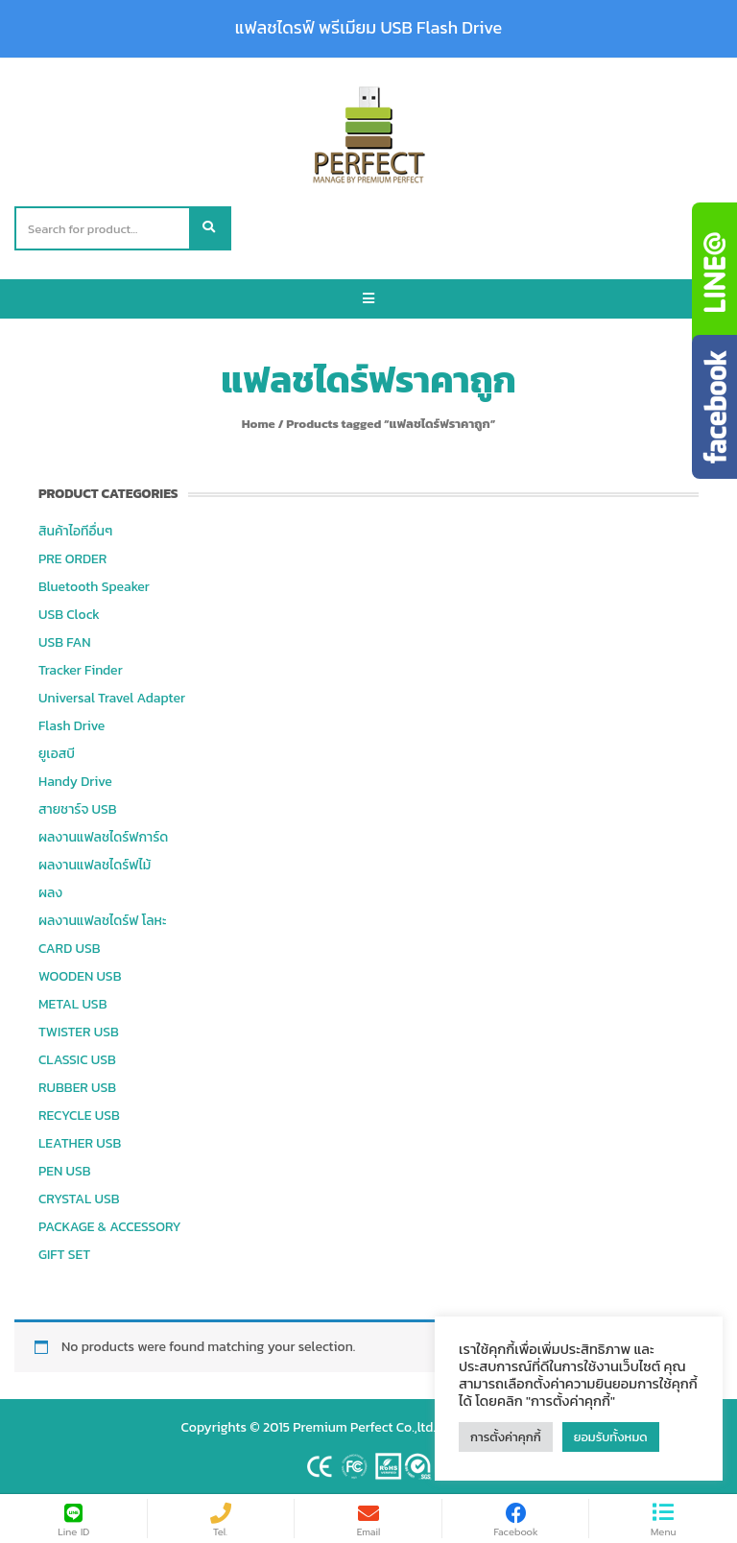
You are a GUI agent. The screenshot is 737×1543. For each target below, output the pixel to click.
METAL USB (72, 1004)
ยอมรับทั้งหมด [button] (611, 1437)
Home (258, 424)
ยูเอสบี (56, 754)
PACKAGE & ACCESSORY (109, 1227)
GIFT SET (64, 1255)
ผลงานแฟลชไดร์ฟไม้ (94, 865)
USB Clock (69, 615)
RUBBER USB (77, 1088)
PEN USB (64, 1171)
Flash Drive (71, 726)
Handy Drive (75, 782)
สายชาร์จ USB (77, 809)
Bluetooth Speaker (94, 587)
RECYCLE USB (79, 1115)
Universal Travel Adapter (111, 698)
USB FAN (64, 642)
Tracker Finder (80, 670)
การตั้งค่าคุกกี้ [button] (505, 1437)
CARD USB (69, 948)
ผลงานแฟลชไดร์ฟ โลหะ (102, 921)
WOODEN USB (79, 976)
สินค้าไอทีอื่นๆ (75, 531)
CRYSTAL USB (79, 1199)
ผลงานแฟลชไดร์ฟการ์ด (103, 837)
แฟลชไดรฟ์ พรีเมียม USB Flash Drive (368, 27)
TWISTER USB (78, 1032)
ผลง (50, 893)
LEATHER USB (79, 1143)
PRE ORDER (72, 559)
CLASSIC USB (77, 1060)
